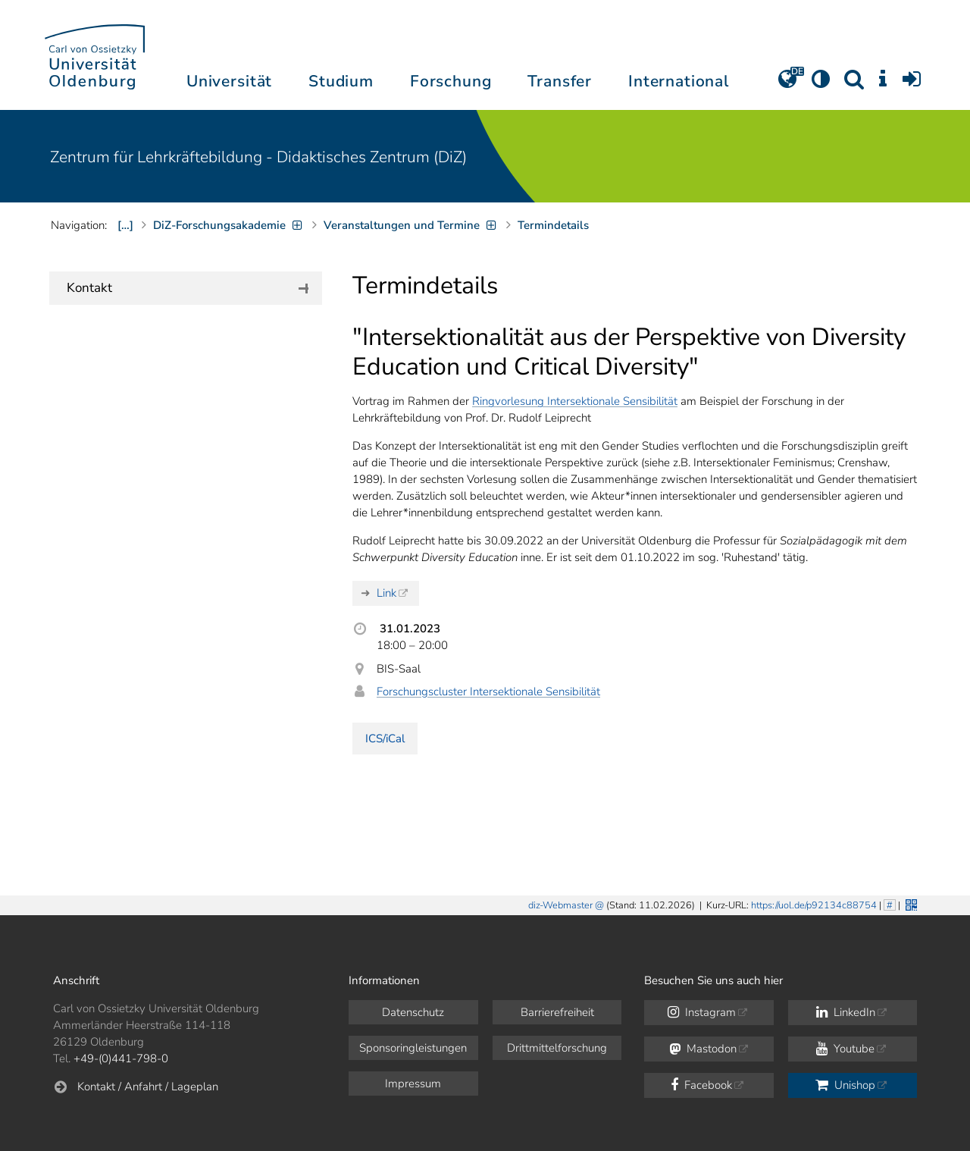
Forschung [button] (451, 81)
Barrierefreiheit (557, 1012)
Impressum (413, 1083)
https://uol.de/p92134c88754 (814, 905)
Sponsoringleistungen (413, 1047)
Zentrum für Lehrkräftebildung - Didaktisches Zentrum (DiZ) (258, 157)
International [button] (678, 81)
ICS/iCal (385, 738)
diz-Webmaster (560, 905)
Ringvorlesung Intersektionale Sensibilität (574, 401)
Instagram (702, 1012)
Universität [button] (229, 81)
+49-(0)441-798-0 (121, 1058)
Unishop (845, 1085)
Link (386, 593)
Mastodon (703, 1048)
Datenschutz (413, 1012)
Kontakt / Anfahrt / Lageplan (147, 1086)
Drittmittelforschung (557, 1047)
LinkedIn (845, 1012)
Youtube (845, 1048)
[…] (125, 225)
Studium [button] (341, 81)
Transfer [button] (559, 81)
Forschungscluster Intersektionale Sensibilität (488, 691)
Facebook (701, 1085)
